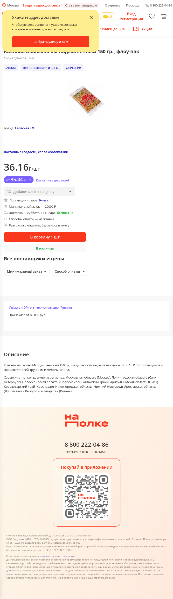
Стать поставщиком (81, 5)
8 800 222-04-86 (161, 5)
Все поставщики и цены (41, 67)
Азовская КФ (24, 128)
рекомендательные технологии (56, 556)
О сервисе (112, 5)
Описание (73, 67)
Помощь (132, 5)
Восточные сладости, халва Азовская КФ (36, 152)
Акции (11, 67)
